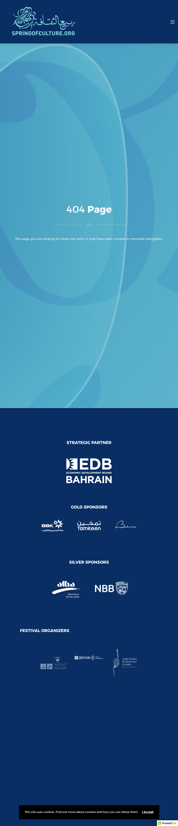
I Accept (148, 812)
